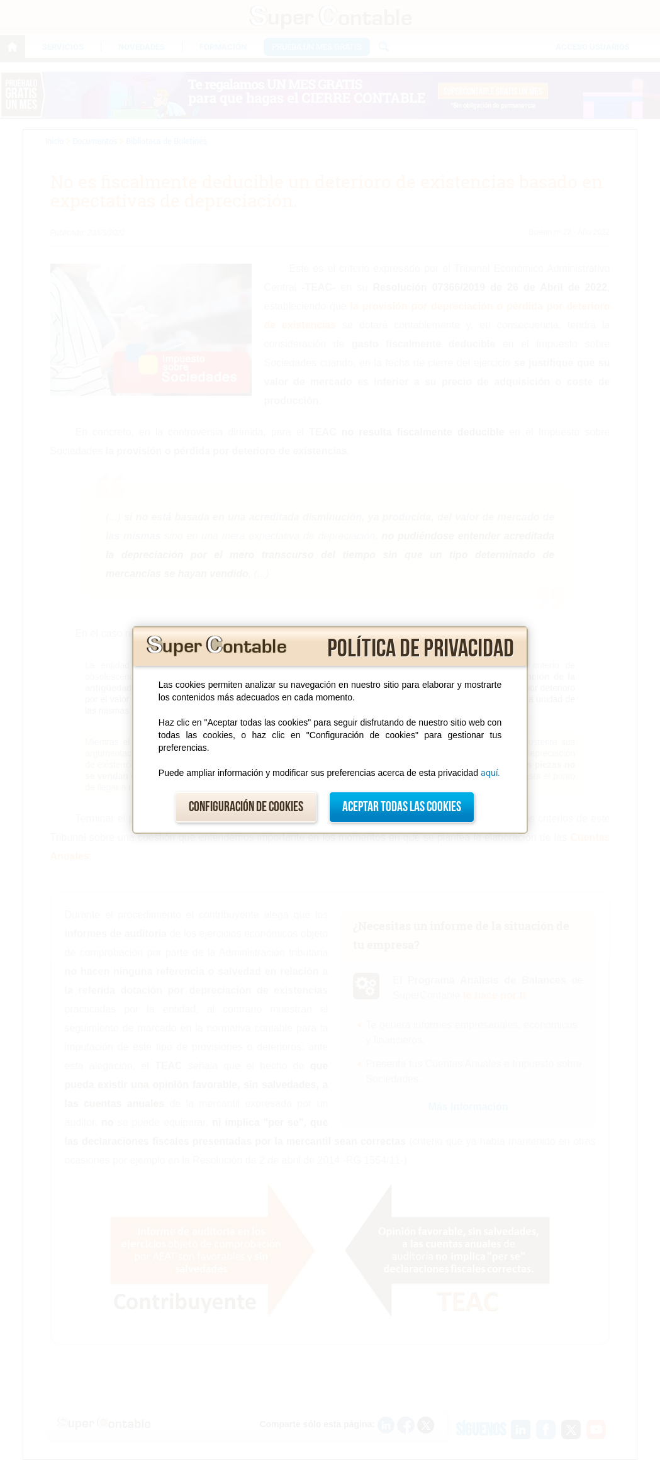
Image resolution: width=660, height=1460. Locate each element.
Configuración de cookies (246, 807)
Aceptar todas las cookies (401, 807)
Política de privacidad (420, 649)
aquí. (490, 773)
